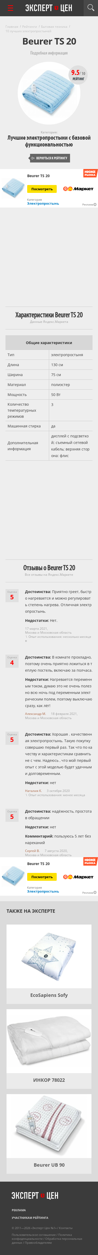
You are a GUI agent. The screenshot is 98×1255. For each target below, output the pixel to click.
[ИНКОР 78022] (49, 1041)
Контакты (65, 1228)
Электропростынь (43, 203)
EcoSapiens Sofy (49, 995)
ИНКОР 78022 (49, 1080)
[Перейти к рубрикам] (10, 8)
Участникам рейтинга (30, 1218)
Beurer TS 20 (38, 176)
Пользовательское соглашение (34, 1235)
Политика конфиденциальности (42, 1237)
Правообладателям (38, 1243)
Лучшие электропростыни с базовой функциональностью (49, 141)
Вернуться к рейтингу (49, 158)
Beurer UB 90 (49, 1165)
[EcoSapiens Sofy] (49, 956)
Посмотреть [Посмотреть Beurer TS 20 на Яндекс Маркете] (42, 189)
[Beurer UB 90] (49, 1126)
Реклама (19, 1210)
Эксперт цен (49, 8)
